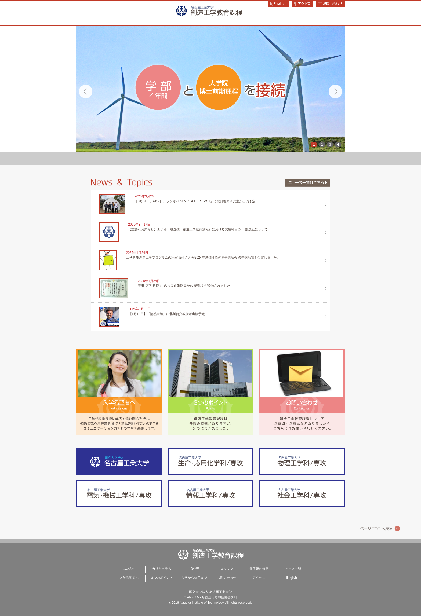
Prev (85, 91)
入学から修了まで (194, 578)
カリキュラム (157, 158)
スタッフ (264, 158)
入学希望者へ (129, 578)
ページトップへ (380, 528)
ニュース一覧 (291, 569)
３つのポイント (161, 578)
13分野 (211, 158)
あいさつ (103, 158)
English (291, 578)
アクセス (259, 578)
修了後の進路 (318, 158)
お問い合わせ (226, 578)
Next (335, 91)
